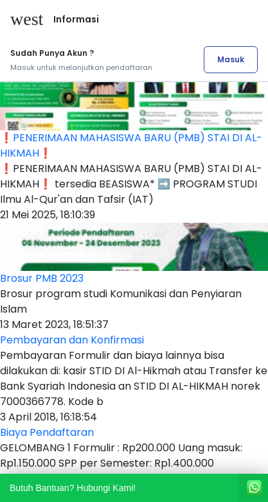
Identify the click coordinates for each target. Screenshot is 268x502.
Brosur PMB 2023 (42, 278)
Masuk (230, 59)
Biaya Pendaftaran (47, 432)
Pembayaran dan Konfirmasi (72, 340)
